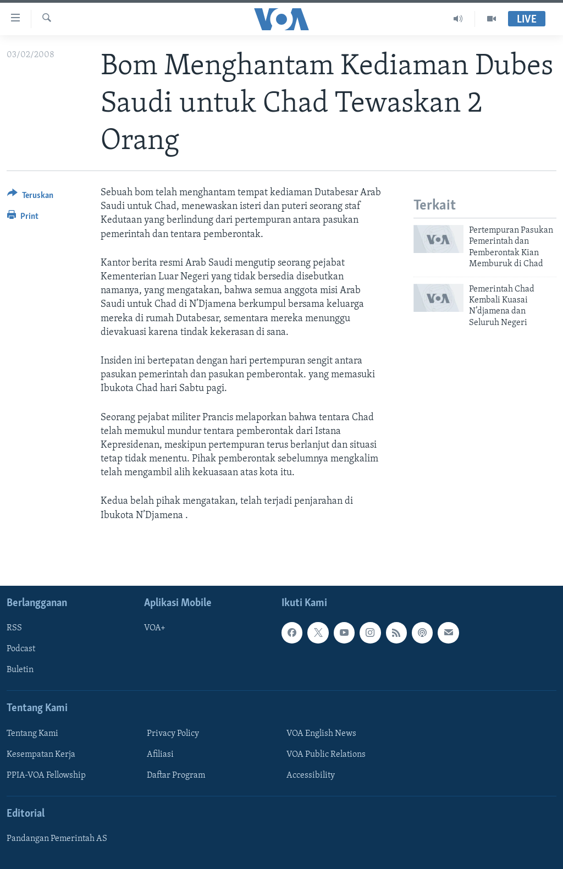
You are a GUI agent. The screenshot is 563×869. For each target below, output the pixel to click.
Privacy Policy (173, 733)
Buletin (20, 670)
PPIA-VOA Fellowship (46, 775)
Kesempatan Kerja (41, 754)
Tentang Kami (32, 733)
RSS (14, 628)
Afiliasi (160, 754)
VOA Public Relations (326, 754)
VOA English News (321, 733)
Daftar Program (176, 775)
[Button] (30, 197)
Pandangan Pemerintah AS (57, 838)
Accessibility (310, 775)
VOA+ (154, 628)
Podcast (21, 649)
